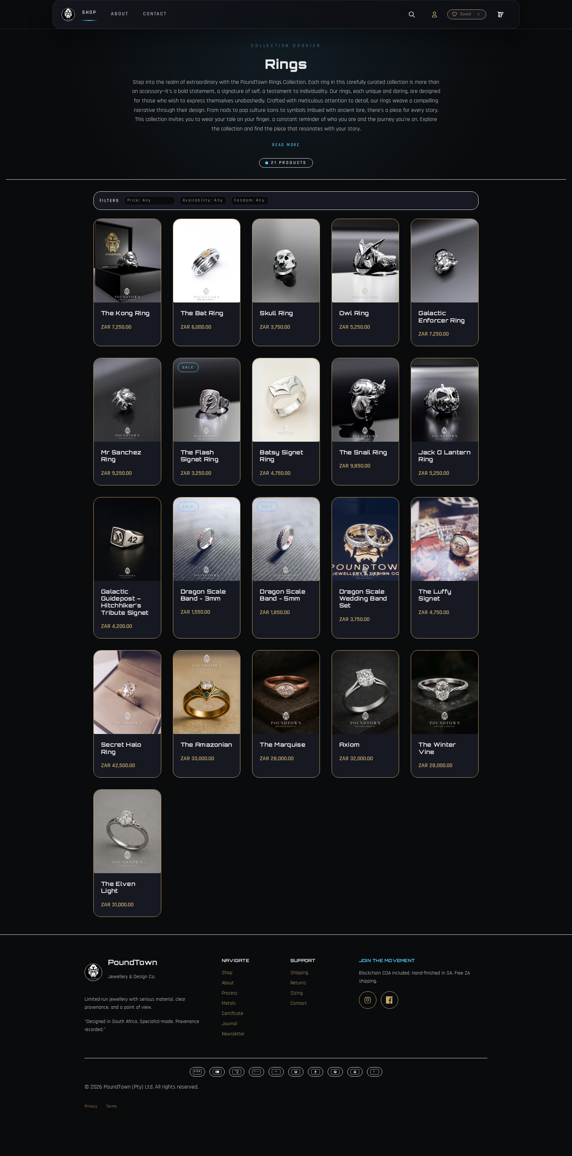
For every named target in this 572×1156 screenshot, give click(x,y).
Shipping (299, 972)
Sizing (296, 993)
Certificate (232, 1013)
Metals (229, 1003)
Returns (298, 983)
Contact (155, 14)
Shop (89, 12)
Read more (286, 145)
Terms (111, 1106)
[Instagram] (367, 1000)
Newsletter (233, 1034)
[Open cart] (500, 15)
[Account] (434, 15)
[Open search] (412, 15)
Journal (229, 1023)
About (119, 14)
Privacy (91, 1106)
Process (229, 993)
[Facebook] (389, 1000)
